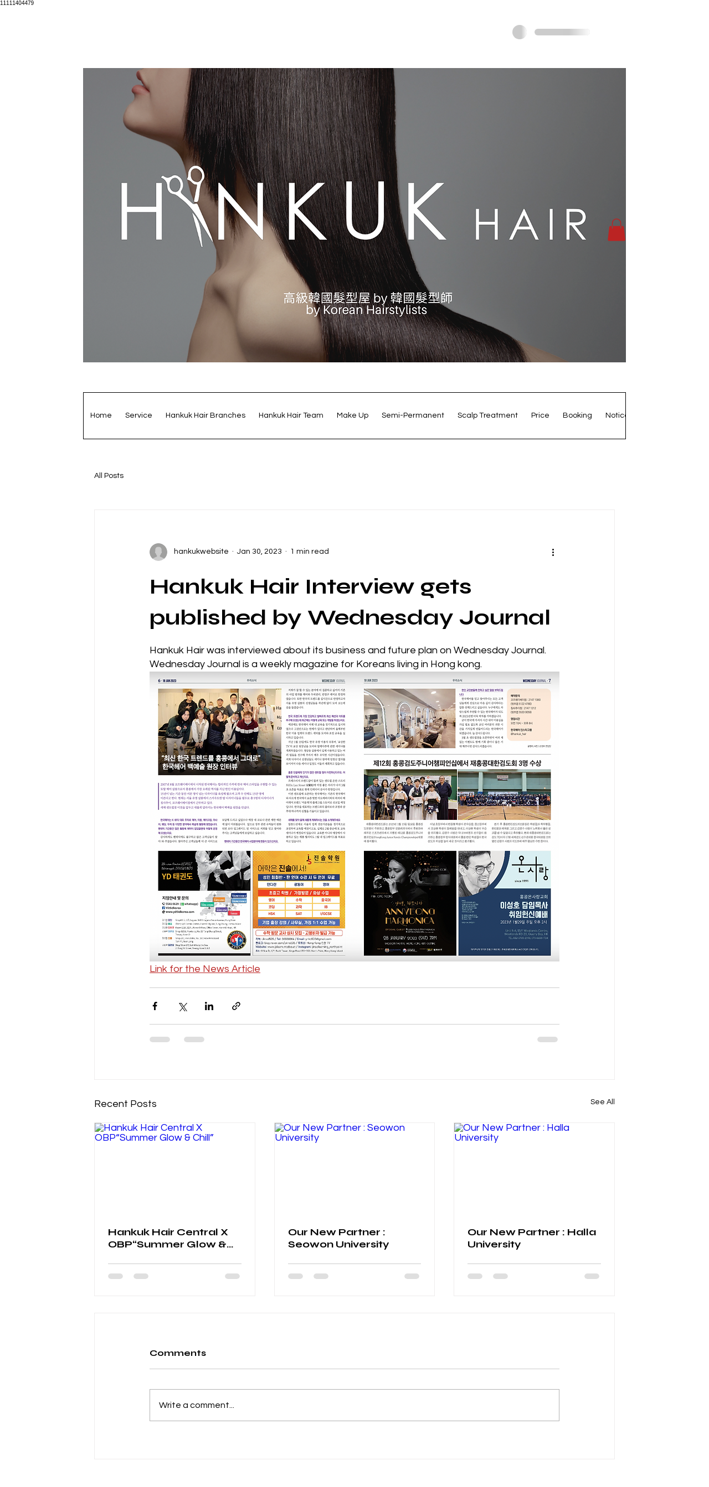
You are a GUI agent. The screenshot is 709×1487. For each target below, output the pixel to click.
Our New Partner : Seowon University (338, 1238)
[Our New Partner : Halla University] (534, 1168)
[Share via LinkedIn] (209, 1006)
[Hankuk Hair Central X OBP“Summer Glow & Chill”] (175, 1168)
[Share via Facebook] (155, 1006)
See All (602, 1102)
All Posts (109, 476)
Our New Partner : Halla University (531, 1238)
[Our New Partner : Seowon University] (355, 1168)
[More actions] (552, 552)
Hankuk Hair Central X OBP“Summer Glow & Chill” (168, 1238)
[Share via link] (236, 1006)
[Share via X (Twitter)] (182, 1006)
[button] (616, 230)
